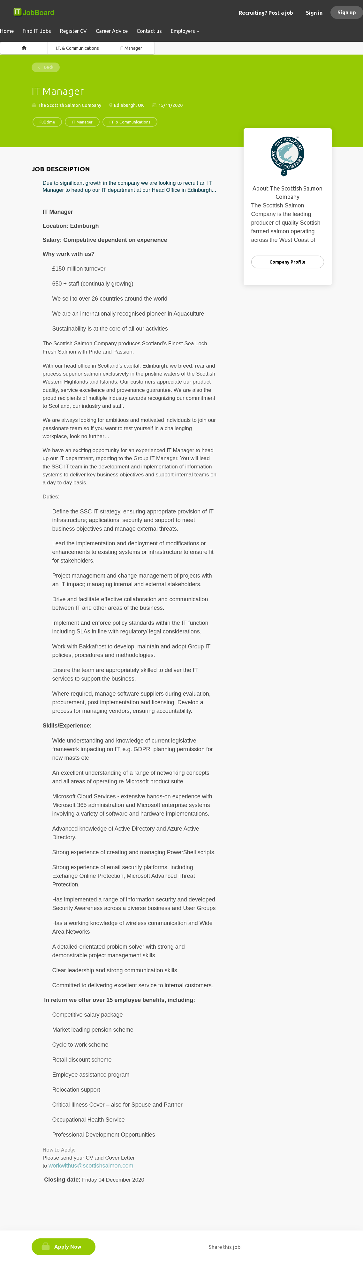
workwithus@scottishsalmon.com (91, 1165)
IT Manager (131, 48)
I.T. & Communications (77, 48)
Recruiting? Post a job (266, 13)
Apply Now (67, 1247)
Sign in (314, 13)
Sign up (346, 12)
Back (48, 67)
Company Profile (287, 262)
